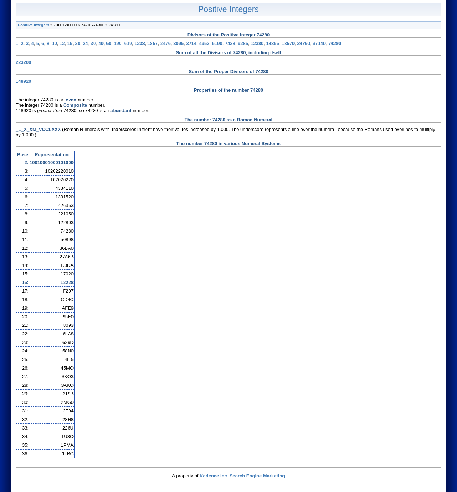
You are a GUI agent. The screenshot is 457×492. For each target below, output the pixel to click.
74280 (334, 43)
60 (108, 43)
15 (69, 43)
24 (85, 43)
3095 (178, 43)
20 (77, 43)
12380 (257, 43)
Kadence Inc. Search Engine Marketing (242, 475)
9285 (243, 43)
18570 (288, 43)
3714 (191, 43)
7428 (230, 43)
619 (128, 43)
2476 (165, 43)
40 (101, 43)
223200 (23, 62)
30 (93, 43)
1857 (152, 43)
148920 (23, 81)
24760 (303, 43)
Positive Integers (228, 9)
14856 (272, 43)
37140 (319, 43)
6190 (217, 43)
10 (54, 43)
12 (62, 43)
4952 (204, 43)
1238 (140, 43)
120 (118, 43)
